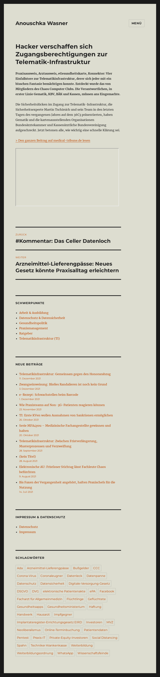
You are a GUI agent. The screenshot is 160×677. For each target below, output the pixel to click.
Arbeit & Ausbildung (34, 313)
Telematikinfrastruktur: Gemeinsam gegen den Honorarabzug (65, 374)
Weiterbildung (82, 645)
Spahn (22, 645)
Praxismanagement (33, 328)
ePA (92, 591)
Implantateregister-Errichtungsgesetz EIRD (49, 622)
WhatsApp (65, 653)
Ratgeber (25, 333)
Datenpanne (96, 576)
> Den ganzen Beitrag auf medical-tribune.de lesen (53, 140)
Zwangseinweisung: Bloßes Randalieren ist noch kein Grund (63, 384)
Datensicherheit (52, 583)
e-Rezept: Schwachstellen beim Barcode (48, 394)
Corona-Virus (26, 576)
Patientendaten (96, 630)
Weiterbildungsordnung (35, 653)
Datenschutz (28, 527)
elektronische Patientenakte (64, 591)
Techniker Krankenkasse (49, 645)
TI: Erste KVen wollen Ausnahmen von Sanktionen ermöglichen (66, 415)
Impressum (27, 532)
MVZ (109, 622)
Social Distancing (104, 637)
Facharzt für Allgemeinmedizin (39, 599)
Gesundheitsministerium (66, 607)
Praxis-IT (39, 637)
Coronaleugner (51, 576)
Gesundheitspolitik (33, 323)
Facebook (107, 591)
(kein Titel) (27, 456)
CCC (96, 568)
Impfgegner (63, 614)
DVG (35, 591)
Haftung (95, 607)
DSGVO (22, 591)
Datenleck (74, 576)
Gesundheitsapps (30, 607)
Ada (20, 568)
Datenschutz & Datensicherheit (42, 318)
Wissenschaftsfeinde (93, 653)
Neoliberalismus (29, 630)
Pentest (23, 637)
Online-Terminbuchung (62, 630)
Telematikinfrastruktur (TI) (39, 338)
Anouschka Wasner (42, 23)
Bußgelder (81, 568)
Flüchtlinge (75, 599)
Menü (137, 23)
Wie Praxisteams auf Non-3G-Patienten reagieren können (62, 405)
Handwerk (24, 614)
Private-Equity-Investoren (68, 637)
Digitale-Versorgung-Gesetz (89, 583)
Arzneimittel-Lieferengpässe (48, 568)
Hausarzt (43, 614)
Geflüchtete (97, 599)
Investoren (94, 622)
